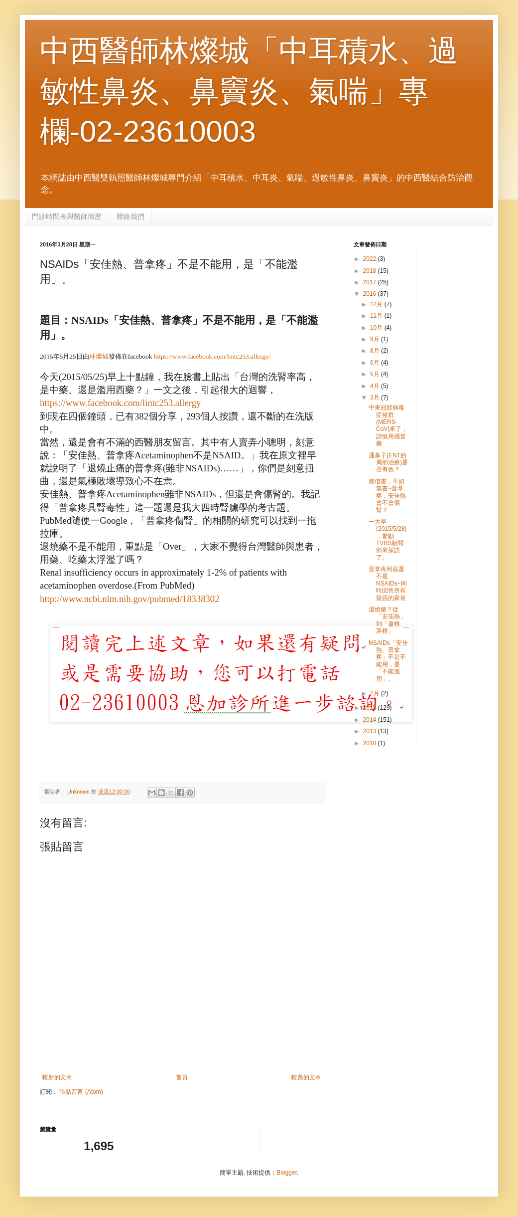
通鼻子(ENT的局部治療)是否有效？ (388, 462)
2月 (375, 693)
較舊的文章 (306, 1077)
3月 (375, 397)
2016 (370, 293)
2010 (370, 743)
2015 (370, 707)
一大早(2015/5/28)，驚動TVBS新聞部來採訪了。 (387, 539)
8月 (375, 350)
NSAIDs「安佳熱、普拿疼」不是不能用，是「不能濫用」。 (388, 660)
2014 (370, 719)
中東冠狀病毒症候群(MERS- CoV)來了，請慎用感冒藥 (388, 425)
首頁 (182, 1077)
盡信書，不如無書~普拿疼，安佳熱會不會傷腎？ (387, 496)
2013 (370, 731)
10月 (377, 327)
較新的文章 (57, 1077)
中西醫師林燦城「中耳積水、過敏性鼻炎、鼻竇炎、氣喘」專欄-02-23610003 (249, 91)
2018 (370, 270)
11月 (377, 315)
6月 (375, 362)
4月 (375, 386)
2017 (370, 282)
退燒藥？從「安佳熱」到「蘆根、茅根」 (387, 620)
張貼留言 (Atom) (81, 1091)
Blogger (286, 1172)
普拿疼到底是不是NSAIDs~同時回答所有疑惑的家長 (388, 584)
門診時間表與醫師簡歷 (67, 216)
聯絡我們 (130, 216)
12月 (377, 304)
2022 (370, 258)
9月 (375, 339)
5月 (375, 374)
